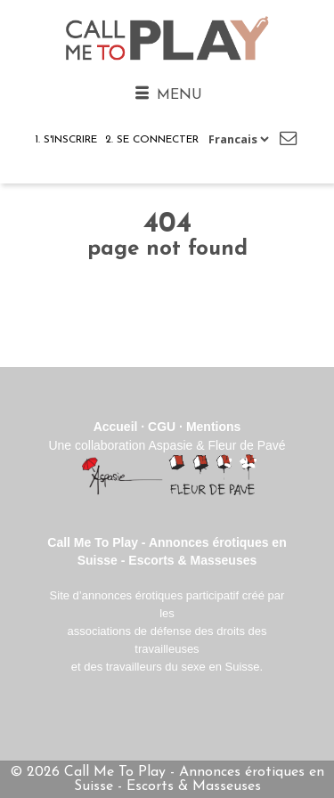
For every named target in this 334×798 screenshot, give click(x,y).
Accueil (116, 426)
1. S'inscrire (66, 139)
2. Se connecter (152, 139)
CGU (161, 426)
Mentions (213, 426)
